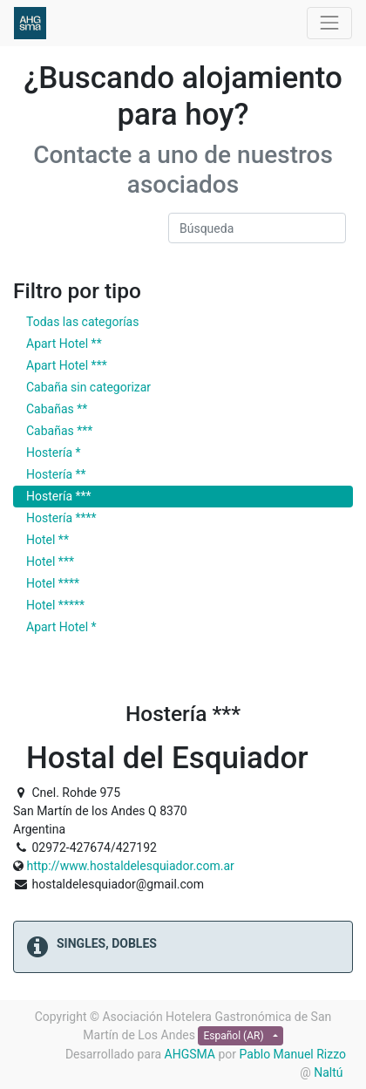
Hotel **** (52, 583)
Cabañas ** (56, 409)
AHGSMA (190, 1054)
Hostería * (53, 452)
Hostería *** (59, 496)
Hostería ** (56, 474)
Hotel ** (47, 540)
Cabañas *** (59, 431)
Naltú (330, 1072)
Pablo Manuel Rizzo (293, 1054)
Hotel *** (50, 561)
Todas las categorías (82, 322)
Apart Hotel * (61, 627)
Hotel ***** (55, 605)
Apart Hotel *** (66, 365)
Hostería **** (61, 518)
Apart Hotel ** (64, 344)
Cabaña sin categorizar (88, 387)
